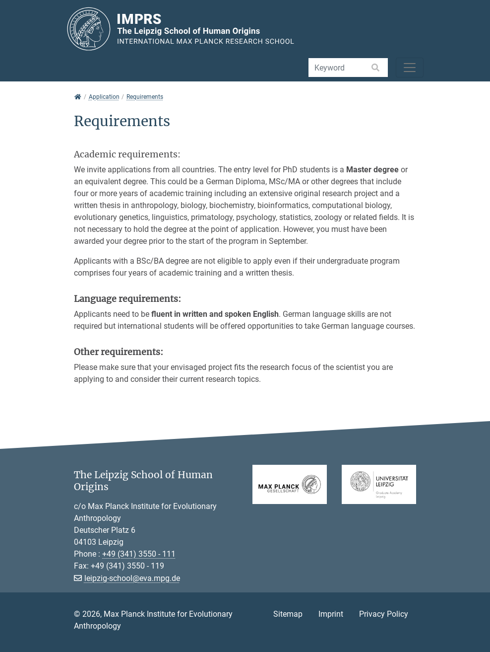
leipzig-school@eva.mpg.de (132, 578)
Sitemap (288, 614)
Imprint (330, 614)
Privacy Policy (383, 614)
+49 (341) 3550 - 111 (139, 554)
